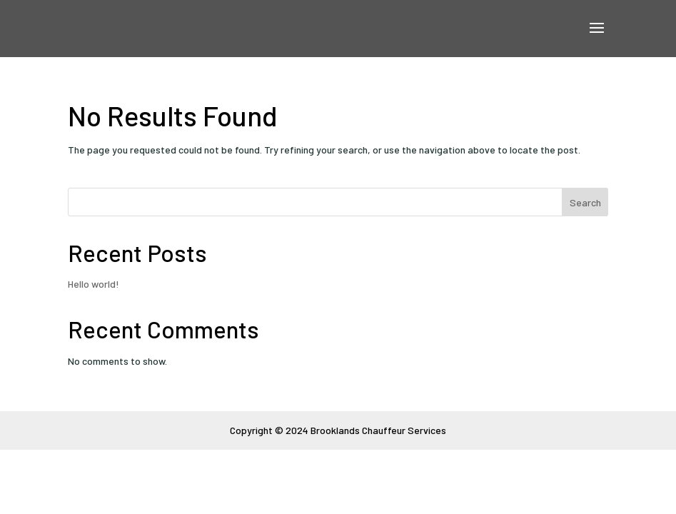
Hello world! (93, 284)
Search (585, 202)
